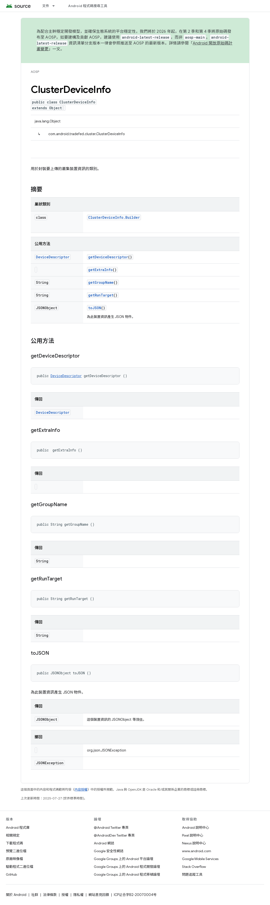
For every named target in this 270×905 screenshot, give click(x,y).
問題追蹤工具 (192, 874)
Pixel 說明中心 (192, 835)
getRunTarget (100, 295)
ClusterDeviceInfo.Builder (114, 217)
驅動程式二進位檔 (19, 866)
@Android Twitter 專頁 (111, 827)
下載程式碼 (14, 843)
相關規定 (13, 835)
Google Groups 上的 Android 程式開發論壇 (127, 866)
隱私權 (78, 895)
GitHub (11, 874)
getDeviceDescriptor (108, 257)
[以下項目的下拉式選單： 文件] (55, 6)
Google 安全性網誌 (108, 851)
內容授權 (81, 789)
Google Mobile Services (200, 859)
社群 (34, 895)
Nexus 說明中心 (194, 843)
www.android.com (196, 851)
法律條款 (50, 895)
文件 (45, 6)
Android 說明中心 (195, 827)
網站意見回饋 (98, 895)
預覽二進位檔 (16, 851)
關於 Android (16, 895)
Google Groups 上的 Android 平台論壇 (123, 859)
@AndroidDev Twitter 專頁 (114, 835)
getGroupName (101, 282)
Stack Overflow (194, 866)
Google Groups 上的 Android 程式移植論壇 (127, 874)
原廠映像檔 (14, 859)
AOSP (35, 72)
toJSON (94, 307)
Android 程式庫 (18, 827)
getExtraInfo (100, 269)
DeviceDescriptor (52, 257)
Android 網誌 (104, 843)
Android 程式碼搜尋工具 (87, 6)
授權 (65, 895)
